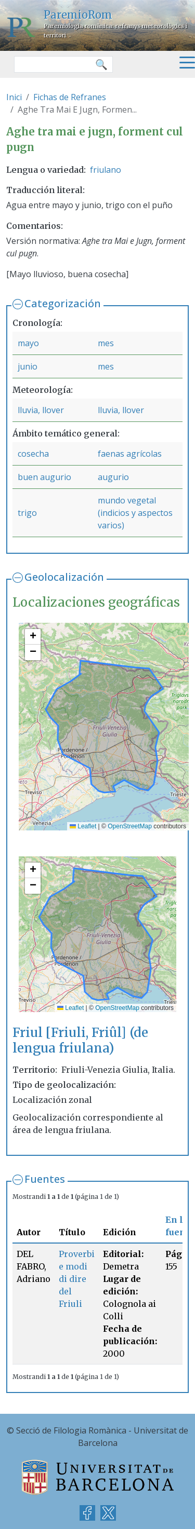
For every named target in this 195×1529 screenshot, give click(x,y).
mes (106, 343)
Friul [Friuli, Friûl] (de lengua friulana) (80, 1040)
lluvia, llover (41, 410)
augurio (113, 477)
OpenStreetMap (130, 826)
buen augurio (44, 477)
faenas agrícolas (130, 453)
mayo (28, 343)
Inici (14, 97)
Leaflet (83, 826)
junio (27, 366)
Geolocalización (64, 577)
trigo (27, 512)
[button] (33, 637)
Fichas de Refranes (69, 97)
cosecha (33, 453)
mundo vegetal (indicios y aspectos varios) (135, 513)
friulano (105, 169)
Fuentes (44, 1179)
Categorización (62, 303)
